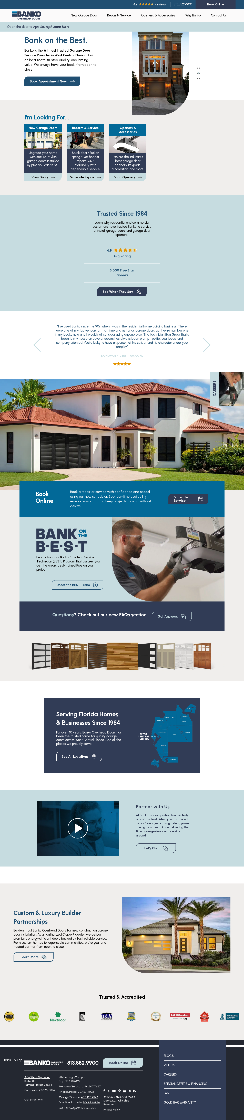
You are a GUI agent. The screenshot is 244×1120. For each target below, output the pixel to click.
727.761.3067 (47, 1090)
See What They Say (122, 291)
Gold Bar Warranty (180, 1102)
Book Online (122, 1062)
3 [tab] (199, 78)
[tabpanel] (160, 68)
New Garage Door (84, 15)
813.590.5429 (72, 1081)
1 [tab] (199, 68)
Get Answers (172, 616)
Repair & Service (119, 15)
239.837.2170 (88, 1107)
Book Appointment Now (52, 81)
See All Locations (79, 756)
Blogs (169, 1056)
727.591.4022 (86, 1091)
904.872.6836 (91, 1102)
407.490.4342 (89, 1097)
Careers (170, 1074)
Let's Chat (156, 848)
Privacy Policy (112, 1109)
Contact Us (219, 15)
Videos (169, 1065)
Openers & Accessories (158, 15)
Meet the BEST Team (77, 584)
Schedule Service (188, 499)
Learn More (62, 27)
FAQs (167, 1093)
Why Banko (193, 15)
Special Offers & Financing (186, 1084)
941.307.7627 (93, 1086)
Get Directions (33, 1099)
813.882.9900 (183, 4)
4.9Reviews (150, 4)
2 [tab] (199, 73)
